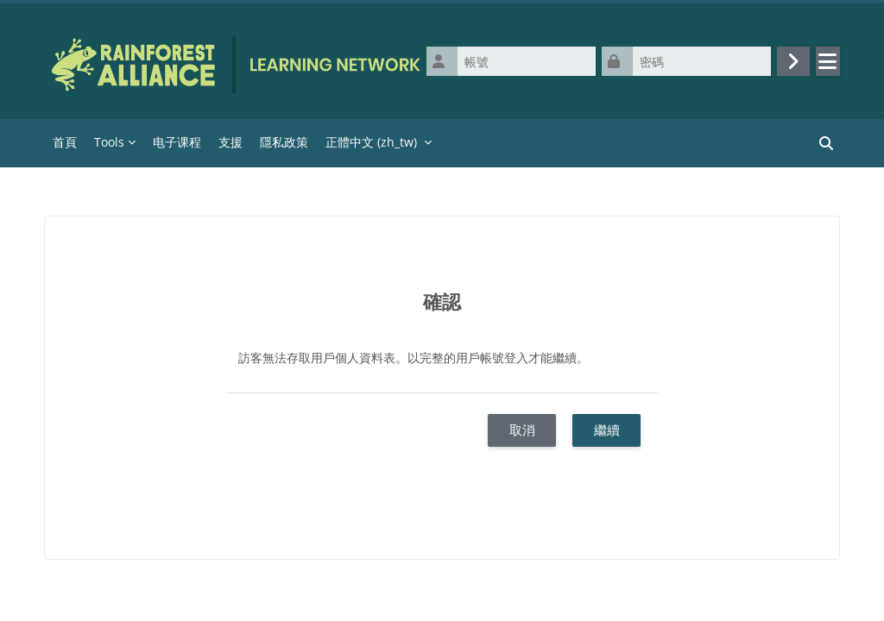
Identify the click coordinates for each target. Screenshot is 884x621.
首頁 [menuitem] (65, 142)
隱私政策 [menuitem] (284, 142)
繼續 (607, 429)
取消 (522, 429)
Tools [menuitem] (109, 142)
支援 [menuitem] (230, 142)
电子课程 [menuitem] (177, 142)
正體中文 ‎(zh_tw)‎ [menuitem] (371, 142)
